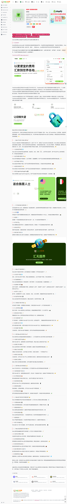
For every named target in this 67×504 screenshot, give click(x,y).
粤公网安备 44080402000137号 (28, 500)
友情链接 (38, 491)
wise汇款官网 (28, 22)
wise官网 (38, 21)
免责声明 (32, 490)
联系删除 (36, 490)
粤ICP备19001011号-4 (17, 500)
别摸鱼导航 (41, 490)
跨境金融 (27, 9)
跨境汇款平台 (15, 288)
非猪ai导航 (45, 490)
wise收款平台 (43, 21)
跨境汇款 (36, 9)
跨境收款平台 (44, 351)
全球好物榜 (50, 490)
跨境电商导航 (34, 491)
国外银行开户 (32, 9)
